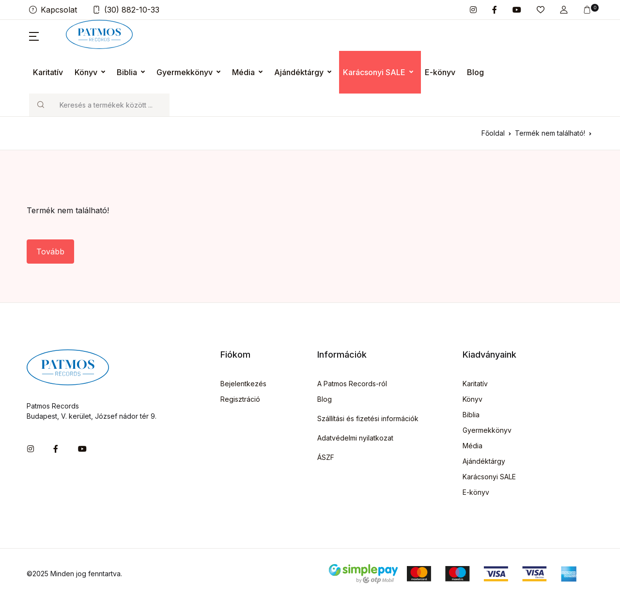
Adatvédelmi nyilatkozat (355, 438)
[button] (540, 9)
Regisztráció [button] (240, 399)
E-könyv (440, 72)
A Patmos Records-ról (352, 383)
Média (243, 72)
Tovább (50, 251)
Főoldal (493, 133)
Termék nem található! (550, 133)
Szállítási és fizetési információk (367, 418)
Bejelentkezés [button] (243, 383)
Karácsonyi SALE (374, 72)
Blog (475, 72)
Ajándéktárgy (299, 72)
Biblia (127, 72)
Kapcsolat (53, 10)
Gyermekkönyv (184, 72)
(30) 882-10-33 (126, 10)
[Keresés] (110, 105)
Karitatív (48, 72)
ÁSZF (325, 457)
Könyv (86, 72)
